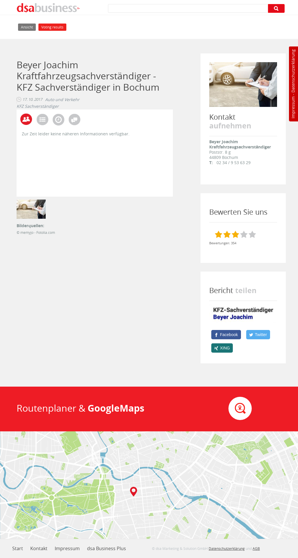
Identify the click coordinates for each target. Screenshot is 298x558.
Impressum (293, 107)
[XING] (222, 348)
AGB (256, 548)
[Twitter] (258, 334)
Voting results (52, 27)
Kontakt (38, 548)
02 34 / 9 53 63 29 (234, 162)
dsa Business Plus (106, 548)
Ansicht (28, 26)
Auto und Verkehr (62, 99)
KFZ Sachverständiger (38, 106)
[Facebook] (226, 334)
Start (17, 548)
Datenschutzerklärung (293, 71)
